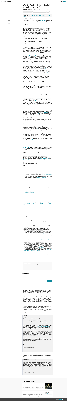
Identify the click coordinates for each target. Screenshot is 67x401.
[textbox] (37, 277)
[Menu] (2, 1)
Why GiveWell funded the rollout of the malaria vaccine (12, 15)
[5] (32, 59)
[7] (45, 68)
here (21, 399)
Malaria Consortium (26, 159)
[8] (47, 72)
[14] (44, 135)
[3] (49, 30)
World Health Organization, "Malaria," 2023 (42, 177)
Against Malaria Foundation (44, 158)
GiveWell (25, 9)
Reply (23, 313)
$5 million (38, 27)
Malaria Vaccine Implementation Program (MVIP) (31, 55)
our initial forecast (45, 112)
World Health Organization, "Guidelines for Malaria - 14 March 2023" (41, 239)
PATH (42, 27)
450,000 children (38, 98)
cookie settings (5, 399)
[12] (38, 113)
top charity (26, 129)
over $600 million (43, 20)
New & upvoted (27, 283)
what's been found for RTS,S (34, 140)
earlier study (32, 139)
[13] (37, 128)
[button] (29, 254)
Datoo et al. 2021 (41, 247)
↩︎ (25, 183)
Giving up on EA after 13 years (28, 391)
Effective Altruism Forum (8, 1)
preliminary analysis (26, 147)
